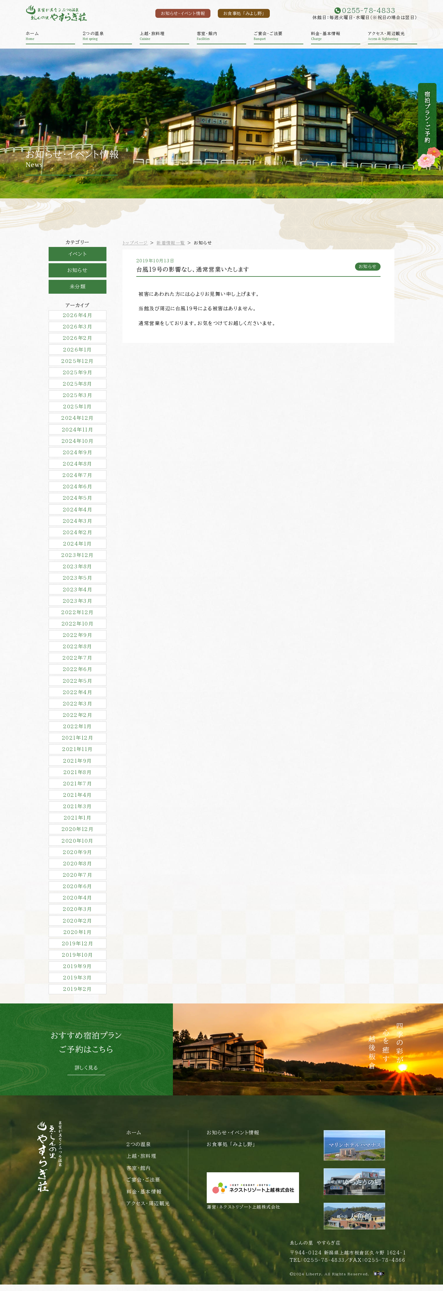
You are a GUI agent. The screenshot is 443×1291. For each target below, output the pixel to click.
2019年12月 (78, 949)
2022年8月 (77, 650)
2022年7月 (77, 661)
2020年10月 (78, 846)
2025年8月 (77, 385)
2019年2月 (77, 995)
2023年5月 (77, 580)
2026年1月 (77, 350)
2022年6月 (77, 673)
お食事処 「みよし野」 (242, 13)
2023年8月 (77, 569)
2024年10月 (78, 442)
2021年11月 (77, 753)
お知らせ (77, 270)
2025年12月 (77, 362)
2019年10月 (77, 961)
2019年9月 (77, 972)
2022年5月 (77, 684)
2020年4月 (77, 903)
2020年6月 (77, 892)
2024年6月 (77, 489)
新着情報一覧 (171, 243)
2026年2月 (77, 339)
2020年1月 (77, 937)
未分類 (78, 287)
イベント (77, 254)
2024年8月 (77, 465)
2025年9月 (77, 373)
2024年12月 (77, 419)
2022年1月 (77, 730)
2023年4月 (77, 592)
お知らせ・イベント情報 (178, 13)
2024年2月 (77, 534)
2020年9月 (77, 857)
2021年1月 (77, 822)
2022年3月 (77, 707)
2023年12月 (77, 557)
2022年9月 (77, 638)
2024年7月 (77, 477)
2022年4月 (77, 696)
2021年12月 (78, 742)
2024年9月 (77, 454)
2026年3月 (77, 327)
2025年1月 (77, 408)
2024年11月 (78, 431)
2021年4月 (77, 799)
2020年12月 (78, 834)
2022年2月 (77, 719)
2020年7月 (77, 880)
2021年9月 (77, 765)
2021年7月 (77, 788)
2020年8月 (77, 869)
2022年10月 (78, 627)
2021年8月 (77, 776)
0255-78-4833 (324, 1266)
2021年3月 (77, 811)
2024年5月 (77, 500)
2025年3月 (77, 396)
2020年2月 (77, 926)
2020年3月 (77, 914)
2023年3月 (77, 604)
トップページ (135, 243)
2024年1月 (77, 546)
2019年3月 (77, 984)
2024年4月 (77, 512)
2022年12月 (77, 615)
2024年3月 (77, 523)
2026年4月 (77, 316)
